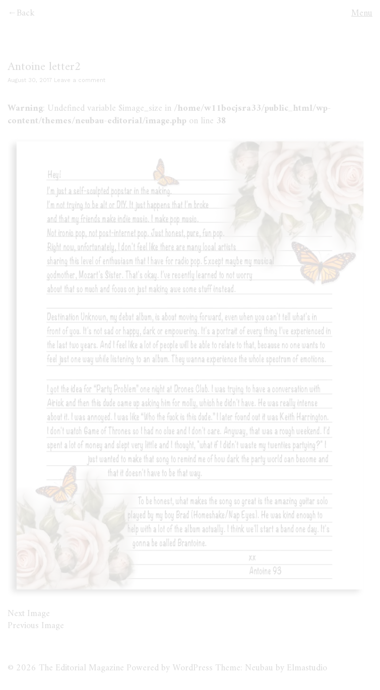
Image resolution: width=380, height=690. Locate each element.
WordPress (192, 668)
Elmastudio (307, 668)
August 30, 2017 (30, 80)
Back (26, 13)
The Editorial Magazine (81, 668)
